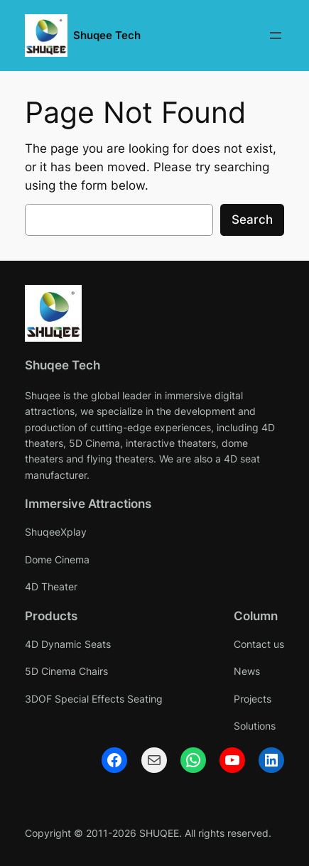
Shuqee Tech (107, 35)
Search (252, 219)
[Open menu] (275, 35)
